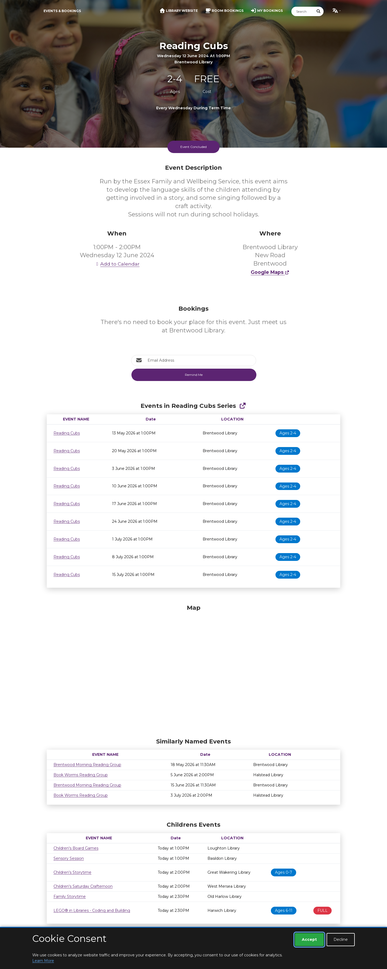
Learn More (43, 960)
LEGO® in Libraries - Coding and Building (91, 910)
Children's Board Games (75, 848)
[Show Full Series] (242, 405)
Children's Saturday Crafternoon (83, 886)
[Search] (302, 11)
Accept (309, 939)
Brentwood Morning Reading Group (87, 764)
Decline (341, 939)
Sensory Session (68, 858)
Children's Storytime (72, 872)
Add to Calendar (116, 264)
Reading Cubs (66, 433)
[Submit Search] (319, 11)
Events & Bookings (62, 11)
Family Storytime (69, 896)
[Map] (193, 670)
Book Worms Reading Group (80, 774)
